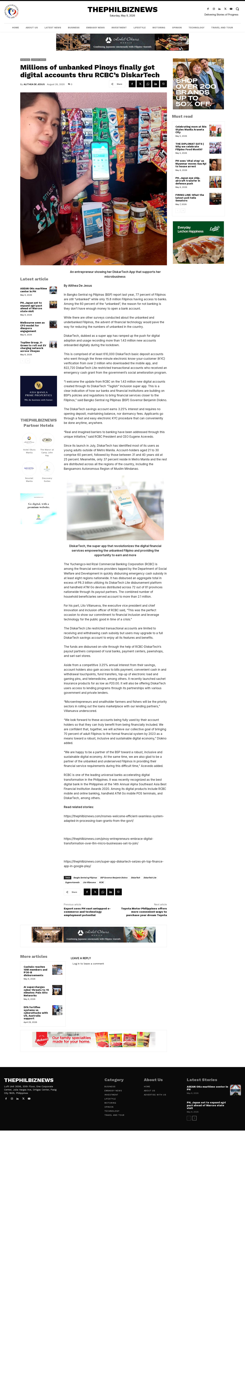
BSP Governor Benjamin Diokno (113, 877)
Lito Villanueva (89, 882)
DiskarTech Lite (149, 877)
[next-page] (28, 361)
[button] (237, 8)
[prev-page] (22, 361)
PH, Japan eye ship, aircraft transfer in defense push (187, 180)
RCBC (101, 882)
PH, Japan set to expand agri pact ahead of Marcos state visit (31, 307)
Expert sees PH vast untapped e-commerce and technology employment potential (87, 912)
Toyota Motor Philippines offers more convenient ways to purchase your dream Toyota (144, 912)
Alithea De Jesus (34, 84)
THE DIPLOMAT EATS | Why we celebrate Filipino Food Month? (189, 146)
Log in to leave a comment (88, 963)
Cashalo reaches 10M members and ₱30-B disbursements (35, 971)
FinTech (25, 59)
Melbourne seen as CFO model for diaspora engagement (32, 327)
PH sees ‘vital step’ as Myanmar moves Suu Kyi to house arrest (190, 163)
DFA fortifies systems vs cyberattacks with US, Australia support (36, 1013)
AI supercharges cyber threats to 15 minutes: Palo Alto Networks (36, 991)
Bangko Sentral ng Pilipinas (85, 877)
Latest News (38, 59)
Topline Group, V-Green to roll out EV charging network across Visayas (33, 347)
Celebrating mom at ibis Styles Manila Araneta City (191, 129)
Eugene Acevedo (72, 882)
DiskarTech (135, 877)
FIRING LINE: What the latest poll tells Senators (189, 197)
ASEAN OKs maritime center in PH (33, 290)
